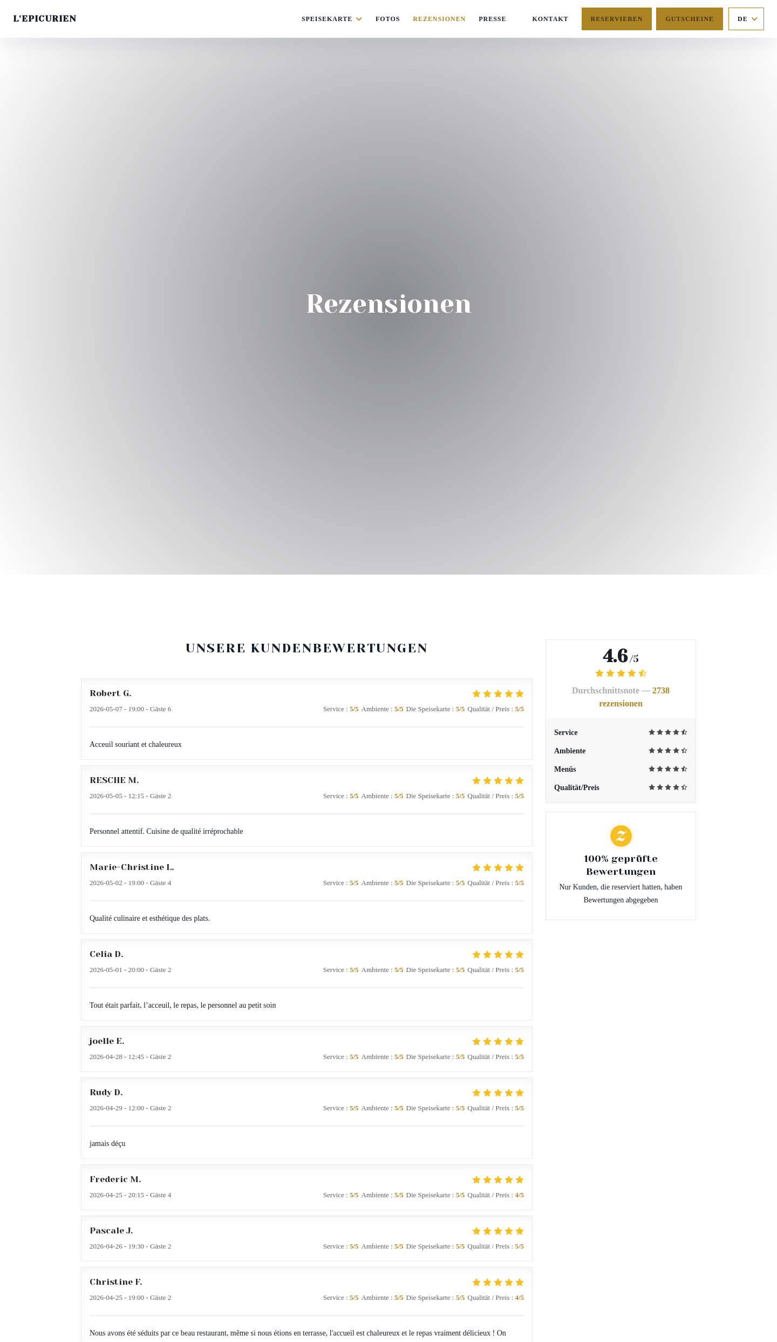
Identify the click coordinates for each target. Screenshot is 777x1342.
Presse (492, 19)
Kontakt (550, 19)
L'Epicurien (45, 19)
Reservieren (617, 19)
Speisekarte (332, 19)
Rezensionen (439, 19)
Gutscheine (689, 19)
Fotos (388, 19)
